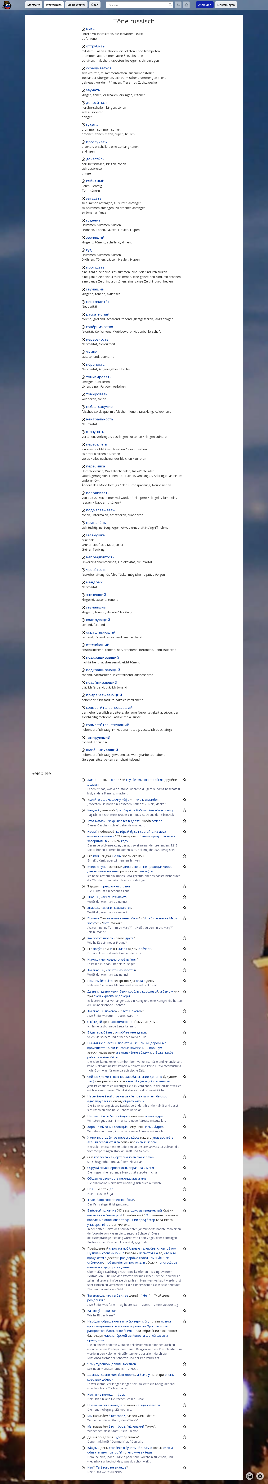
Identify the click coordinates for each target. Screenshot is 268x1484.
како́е (169, 1052)
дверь (92, 871)
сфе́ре (143, 1081)
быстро (161, 1096)
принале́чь (96, 522)
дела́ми (93, 784)
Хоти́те (94, 799)
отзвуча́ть (95, 431)
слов (166, 1448)
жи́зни (139, 1101)
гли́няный (95, 180)
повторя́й (115, 1452)
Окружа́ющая (97, 1168)
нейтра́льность (99, 419)
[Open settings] (260, 1476)
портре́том (168, 1248)
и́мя (96, 856)
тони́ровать (96, 394)
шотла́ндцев (155, 1335)
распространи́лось (101, 1331)
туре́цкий (103, 1364)
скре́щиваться (99, 68)
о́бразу (128, 1101)
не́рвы (152, 1142)
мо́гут (146, 1321)
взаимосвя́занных (100, 836)
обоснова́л (112, 1220)
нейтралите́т (97, 301)
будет (134, 831)
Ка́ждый (93, 810)
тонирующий (98, 737)
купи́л (104, 866)
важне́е (119, 1076)
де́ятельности (159, 1081)
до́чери (124, 996)
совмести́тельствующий (107, 724)
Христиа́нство (157, 1326)
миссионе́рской (115, 1335)
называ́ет (114, 918)
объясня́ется (117, 1262)
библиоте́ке (145, 810)
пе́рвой (95, 1210)
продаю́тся (95, 1258)
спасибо (151, 799)
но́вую (160, 810)
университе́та (163, 1137)
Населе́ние (95, 1096)
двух (162, 831)
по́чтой (146, 949)
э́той (108, 1096)
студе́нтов (109, 1137)
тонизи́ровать (99, 376)
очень (98, 996)
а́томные (131, 1043)
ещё (104, 799)
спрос (113, 1248)
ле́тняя (92, 1142)
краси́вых (111, 996)
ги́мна (119, 1253)
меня (126, 918)
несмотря (146, 1253)
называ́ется (126, 970)
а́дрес (159, 1116)
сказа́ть (123, 959)
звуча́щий (95, 289)
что (110, 780)
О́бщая (92, 1178)
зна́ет (108, 1043)
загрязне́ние (128, 1052)
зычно (91, 351)
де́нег (154, 1076)
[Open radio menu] (249, 1476)
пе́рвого (124, 1137)
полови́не (109, 1210)
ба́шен (145, 836)
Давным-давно (98, 991)
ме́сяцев (129, 1364)
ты (152, 780)
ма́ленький (136, 1426)
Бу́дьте (93, 1032)
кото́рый (122, 831)
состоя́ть (147, 831)
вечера (157, 821)
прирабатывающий (104, 694)
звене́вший (96, 594)
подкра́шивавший (102, 657)
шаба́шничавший (102, 749)
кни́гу (169, 810)
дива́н (127, 866)
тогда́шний (129, 1220)
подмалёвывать (100, 510)
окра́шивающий (101, 632)
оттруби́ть (95, 46)
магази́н (101, 821)
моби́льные (131, 1248)
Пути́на (93, 1253)
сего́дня (118, 1295)
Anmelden (204, 5)
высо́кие (139, 1157)
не (145, 866)
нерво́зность (97, 339)
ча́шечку (114, 799)
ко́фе (125, 799)
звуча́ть (93, 90)
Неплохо (93, 1116)
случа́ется (133, 780)
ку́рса (135, 1137)
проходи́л (155, 866)
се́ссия (103, 1142)
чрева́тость (96, 569)
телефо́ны (148, 1248)
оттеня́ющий (98, 644)
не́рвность (95, 364)
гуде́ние (93, 220)
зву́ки (150, 1157)
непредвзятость (100, 557)
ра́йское (93, 1057)
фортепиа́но (122, 1157)
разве (159, 918)
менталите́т (146, 1096)
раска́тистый (98, 314)
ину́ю (129, 1321)
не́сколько (144, 1448)
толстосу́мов (167, 1262)
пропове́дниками (100, 1326)
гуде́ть (92, 124)
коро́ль (133, 991)
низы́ (90, 29)
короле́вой (150, 991)
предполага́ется (163, 836)
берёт (128, 810)
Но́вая (92, 1405)
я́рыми (166, 1321)
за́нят (159, 780)
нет (134, 959)
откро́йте (122, 1032)
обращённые (111, 1321)
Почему (93, 918)
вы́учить (129, 1448)
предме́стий (152, 1210)
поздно (111, 959)
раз (122, 1258)
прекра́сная (110, 886)
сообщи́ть (122, 1116)
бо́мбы (144, 1043)
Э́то (149, 1215)
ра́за (139, 981)
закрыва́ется (117, 821)
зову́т (91, 923)
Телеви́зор (95, 1200)
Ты (89, 970)
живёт (122, 949)
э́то (114, 970)
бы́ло (166, 991)
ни (115, 1043)
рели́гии (139, 1326)
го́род (121, 1416)
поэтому (104, 871)
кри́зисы (136, 1048)
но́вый (150, 1116)
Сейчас (92, 1076)
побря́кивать (98, 492)
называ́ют (118, 897)
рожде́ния (95, 1300)
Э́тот (90, 821)
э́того (105, 1467)
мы (119, 856)
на (120, 1248)
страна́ (125, 886)
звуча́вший (96, 607)
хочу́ (90, 1081)
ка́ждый (96, 1021)
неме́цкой (114, 1215)
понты (92, 1267)
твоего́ (108, 938)
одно (134, 1210)
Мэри (134, 918)
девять (136, 821)
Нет (140, 799)
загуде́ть (94, 198)
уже (137, 1452)
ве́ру (137, 1321)
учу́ (92, 1364)
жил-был (117, 1374)
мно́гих (95, 1137)
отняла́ (114, 1142)
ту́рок (120, 1394)
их (108, 897)
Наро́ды (93, 1321)
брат (119, 810)
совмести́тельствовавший (109, 707)
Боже (159, 1052)
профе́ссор (147, 1220)
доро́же (132, 1258)
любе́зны (106, 1032)
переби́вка (95, 466)
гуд (89, 249)
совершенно (114, 1200)
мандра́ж (94, 582)
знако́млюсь (120, 1021)
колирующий (98, 619)
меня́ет (130, 1096)
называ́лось (96, 1215)
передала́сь (128, 1178)
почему (110, 1011)
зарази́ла (136, 1168)
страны (118, 1096)
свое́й (143, 1258)
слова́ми (108, 1253)
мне (115, 871)
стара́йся (115, 1448)
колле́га (103, 1405)
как (103, 897)
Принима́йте (97, 981)
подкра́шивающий (103, 669)
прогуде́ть (95, 267)
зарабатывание (137, 1076)
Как (89, 938)
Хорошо (93, 1127)
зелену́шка (95, 535)
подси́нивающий (101, 682)
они (109, 907)
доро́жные (158, 1043)
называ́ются (122, 907)
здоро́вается (150, 1405)
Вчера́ (92, 866)
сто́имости (95, 1262)
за (126, 1295)
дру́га (129, 938)
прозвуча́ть (96, 141)
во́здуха (145, 1052)
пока (146, 780)
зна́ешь (98, 970)
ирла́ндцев (95, 1340)
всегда (103, 1267)
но (114, 856)
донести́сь (95, 159)
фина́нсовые (120, 1048)
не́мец (107, 1394)
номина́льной (159, 1258)
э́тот (112, 1416)
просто (133, 1262)
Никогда (93, 959)
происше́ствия (98, 1048)
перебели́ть (96, 444)
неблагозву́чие (99, 406)
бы (112, 1116)
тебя (150, 918)
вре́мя (105, 1057)
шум (159, 1048)
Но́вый (92, 831)
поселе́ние (95, 1220)
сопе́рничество (99, 326)
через (167, 866)
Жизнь (92, 780)
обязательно (97, 1452)
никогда (116, 1405)
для (101, 1076)
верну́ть (146, 871)
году (124, 841)
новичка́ (109, 1310)
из (156, 831)
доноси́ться (96, 102)
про (121, 1043)
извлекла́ (101, 1157)
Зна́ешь (93, 897)
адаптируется (97, 1101)
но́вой (132, 1081)
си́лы (139, 1142)
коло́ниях (126, 1331)
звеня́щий (95, 237)
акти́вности (136, 1335)
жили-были (119, 991)
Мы (89, 1416)
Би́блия (92, 1043)
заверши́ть (95, 841)
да (111, 1189)
